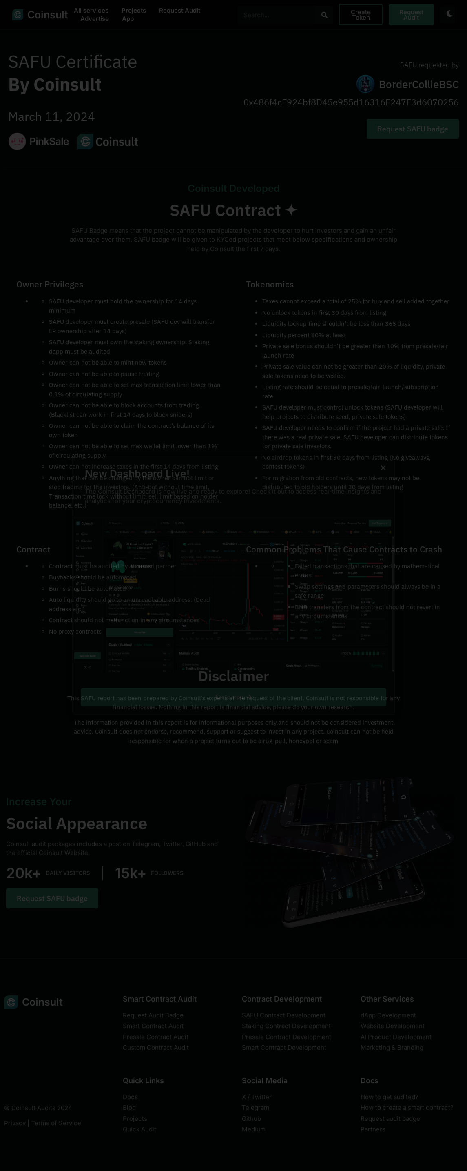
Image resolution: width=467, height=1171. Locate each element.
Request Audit (179, 10)
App (128, 18)
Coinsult (47, 15)
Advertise (94, 18)
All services (91, 10)
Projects (134, 10)
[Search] (323, 15)
